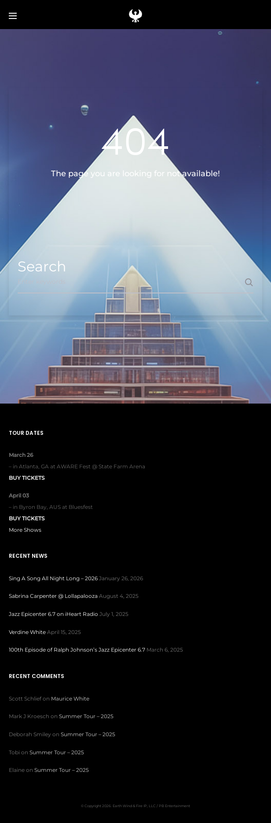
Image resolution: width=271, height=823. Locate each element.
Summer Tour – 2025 (86, 716)
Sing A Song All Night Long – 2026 (53, 578)
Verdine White (27, 632)
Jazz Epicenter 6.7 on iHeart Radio (53, 614)
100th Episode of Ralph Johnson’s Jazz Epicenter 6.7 (77, 649)
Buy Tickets (26, 478)
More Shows (25, 529)
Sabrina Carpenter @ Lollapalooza (53, 596)
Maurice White (70, 698)
